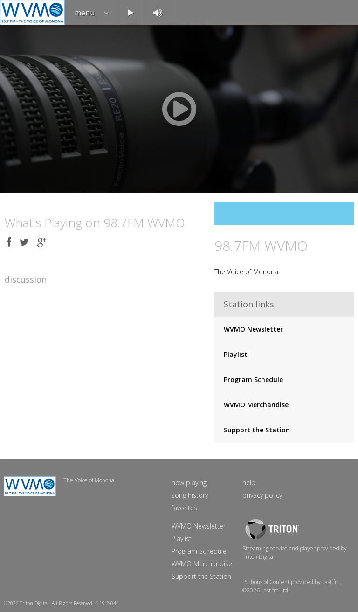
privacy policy (262, 495)
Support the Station (257, 429)
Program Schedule (253, 379)
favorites (184, 507)
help (248, 482)
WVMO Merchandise (256, 404)
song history (190, 495)
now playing (189, 482)
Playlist (236, 354)
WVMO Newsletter (253, 329)
